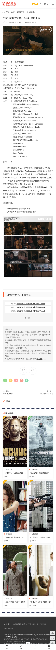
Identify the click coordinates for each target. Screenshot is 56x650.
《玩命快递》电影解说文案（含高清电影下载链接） (14, 537)
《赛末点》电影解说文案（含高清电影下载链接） (40, 602)
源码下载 (48, 644)
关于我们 (41, 644)
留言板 (39, 359)
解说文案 (35, 624)
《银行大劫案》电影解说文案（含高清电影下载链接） (14, 602)
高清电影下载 (26, 624)
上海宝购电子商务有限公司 (23, 634)
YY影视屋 (9, 4)
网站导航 (34, 644)
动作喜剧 (27, 22)
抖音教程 (43, 624)
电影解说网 (17, 624)
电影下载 (14, 644)
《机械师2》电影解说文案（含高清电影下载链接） (15, 473)
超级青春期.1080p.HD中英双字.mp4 (31, 304)
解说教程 (20, 644)
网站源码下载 (8, 628)
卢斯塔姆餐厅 (8, 394)
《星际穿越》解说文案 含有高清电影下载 (40, 473)
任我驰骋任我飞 (46, 394)
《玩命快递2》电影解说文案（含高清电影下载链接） (39, 537)
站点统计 (15, 637)
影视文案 (9, 469)
